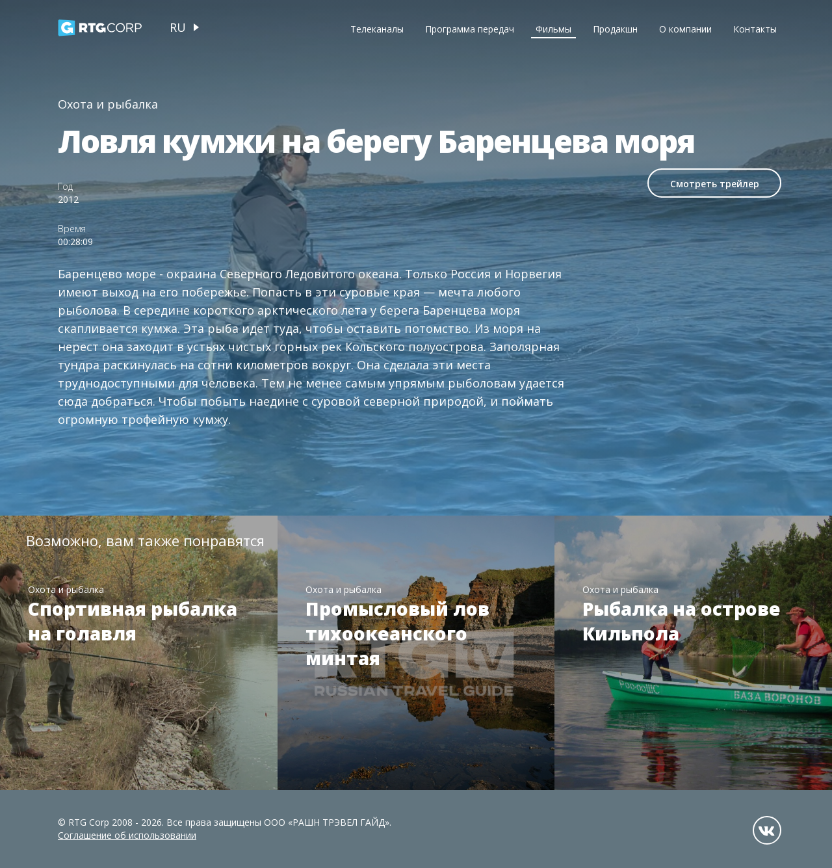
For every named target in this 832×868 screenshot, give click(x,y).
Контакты (755, 29)
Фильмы (553, 29)
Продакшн (615, 29)
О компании (685, 29)
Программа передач (469, 29)
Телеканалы (377, 29)
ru (178, 27)
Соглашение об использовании (127, 835)
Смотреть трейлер (714, 184)
